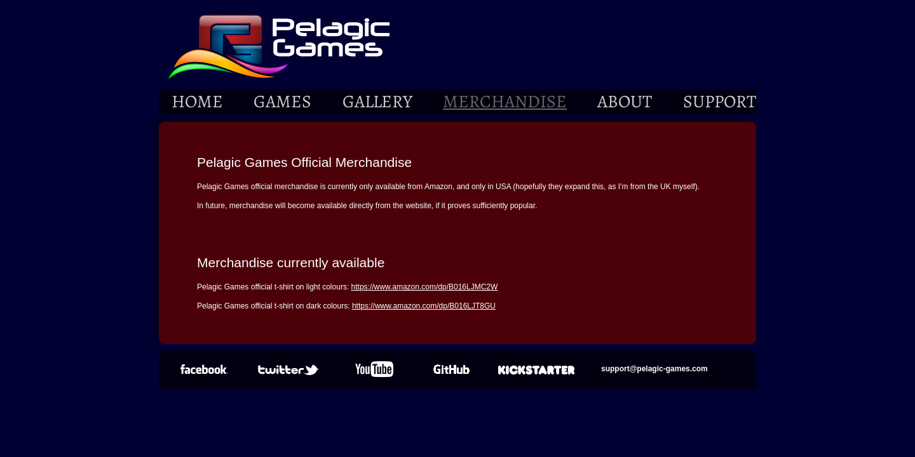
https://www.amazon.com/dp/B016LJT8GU (424, 305)
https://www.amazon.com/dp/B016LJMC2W (424, 286)
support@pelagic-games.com (654, 368)
